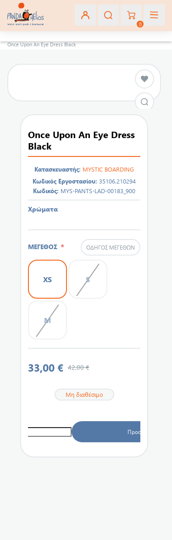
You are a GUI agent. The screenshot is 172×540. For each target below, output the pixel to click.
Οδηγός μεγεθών (110, 247)
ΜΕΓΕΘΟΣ (44, 247)
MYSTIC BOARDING (108, 169)
